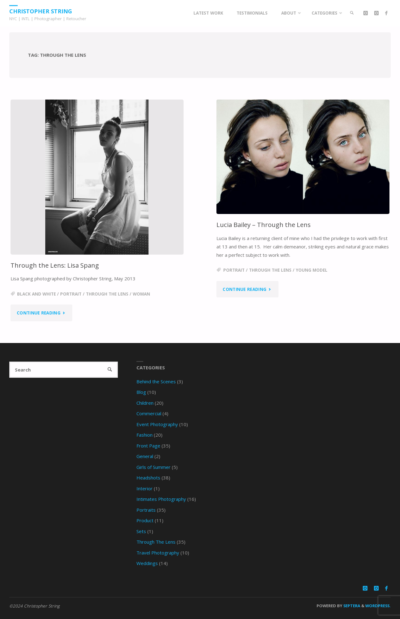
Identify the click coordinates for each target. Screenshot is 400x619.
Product (144, 520)
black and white (36, 294)
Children (144, 403)
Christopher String (40, 11)
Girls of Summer (153, 467)
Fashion (144, 435)
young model (311, 270)
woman (141, 294)
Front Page (148, 446)
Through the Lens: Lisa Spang (55, 265)
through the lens (107, 294)
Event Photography (157, 424)
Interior (144, 488)
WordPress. (378, 605)
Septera (351, 605)
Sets (141, 531)
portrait (71, 294)
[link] (352, 13)
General (144, 456)
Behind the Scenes (156, 381)
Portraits (146, 510)
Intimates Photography (161, 499)
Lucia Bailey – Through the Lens (263, 224)
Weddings (147, 563)
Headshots (148, 477)
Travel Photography (157, 553)
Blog (141, 392)
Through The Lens (156, 542)
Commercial (148, 413)
